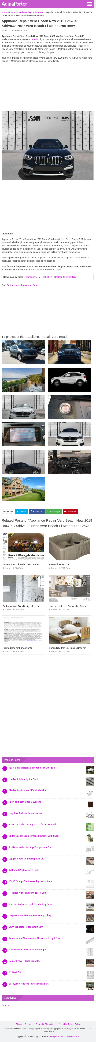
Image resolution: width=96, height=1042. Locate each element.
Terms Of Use (51, 1024)
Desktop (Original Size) (65, 277)
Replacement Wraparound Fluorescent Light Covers (36, 938)
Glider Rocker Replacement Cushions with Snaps (34, 835)
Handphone (31, 277)
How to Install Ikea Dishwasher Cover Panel (70, 606)
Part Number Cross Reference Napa (27, 949)
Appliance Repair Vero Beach (24, 285)
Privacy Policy (74, 1024)
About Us (62, 1024)
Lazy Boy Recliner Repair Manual (26, 813)
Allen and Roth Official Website (25, 801)
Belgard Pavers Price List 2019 (24, 961)
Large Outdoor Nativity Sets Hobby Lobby (30, 915)
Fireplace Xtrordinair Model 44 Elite (27, 892)
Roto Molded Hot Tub (59, 564)
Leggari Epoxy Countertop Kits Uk (26, 858)
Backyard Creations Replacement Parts (29, 983)
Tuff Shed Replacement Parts (24, 870)
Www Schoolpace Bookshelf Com (26, 926)
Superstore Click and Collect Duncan (21, 564)
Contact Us (29, 1024)
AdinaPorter (14, 4)
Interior (5, 30)
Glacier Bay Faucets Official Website (27, 790)
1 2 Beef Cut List (17, 972)
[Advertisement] (48, 87)
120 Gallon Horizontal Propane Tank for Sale (32, 767)
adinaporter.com (56, 1036)
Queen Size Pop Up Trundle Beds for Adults (70, 648)
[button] (89, 4)
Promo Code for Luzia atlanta (17, 648)
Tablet (46, 277)
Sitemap (19, 1024)
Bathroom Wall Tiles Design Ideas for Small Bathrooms (30, 606)
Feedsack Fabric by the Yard (23, 779)
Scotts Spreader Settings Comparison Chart (31, 847)
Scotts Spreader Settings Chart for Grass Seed (32, 824)
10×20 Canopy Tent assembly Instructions (30, 881)
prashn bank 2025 (72, 1036)
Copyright (40, 1024)
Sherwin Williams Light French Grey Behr (30, 904)
